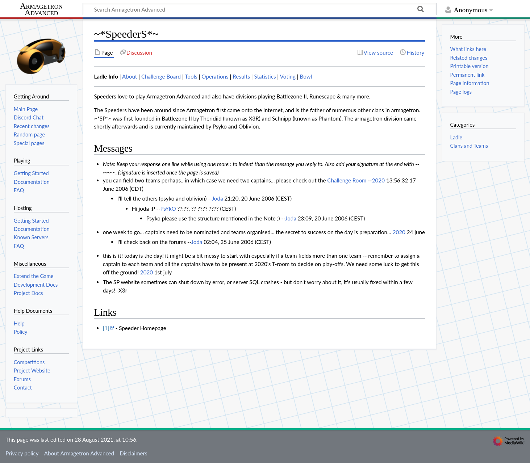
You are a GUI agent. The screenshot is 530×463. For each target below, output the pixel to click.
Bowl (306, 76)
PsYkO (168, 208)
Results (241, 76)
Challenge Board (161, 76)
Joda (217, 198)
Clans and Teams (469, 146)
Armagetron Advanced (41, 9)
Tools (191, 76)
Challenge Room (346, 180)
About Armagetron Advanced (79, 453)
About (129, 76)
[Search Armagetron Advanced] (259, 9)
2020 (378, 180)
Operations (214, 76)
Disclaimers (133, 453)
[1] (106, 328)
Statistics (265, 76)
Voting (288, 76)
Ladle (456, 137)
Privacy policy (21, 453)
